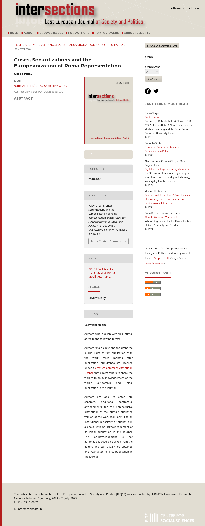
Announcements (137, 32)
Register (179, 8)
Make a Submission (162, 45)
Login (195, 8)
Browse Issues (51, 32)
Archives (31, 44)
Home (14, 32)
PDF (89, 154)
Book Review (152, 117)
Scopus (158, 258)
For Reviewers (107, 32)
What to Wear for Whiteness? (161, 217)
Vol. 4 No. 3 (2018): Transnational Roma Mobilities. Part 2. (82, 44)
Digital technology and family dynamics (167, 169)
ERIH (166, 258)
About (29, 32)
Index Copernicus (154, 263)
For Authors (78, 32)
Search (153, 78)
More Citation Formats (106, 241)
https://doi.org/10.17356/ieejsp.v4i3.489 (40, 86)
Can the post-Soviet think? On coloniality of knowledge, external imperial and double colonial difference (167, 199)
